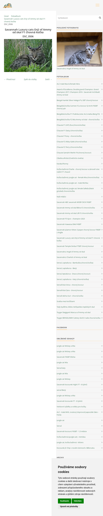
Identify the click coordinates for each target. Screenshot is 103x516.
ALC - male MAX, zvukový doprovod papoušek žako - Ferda (78, 413)
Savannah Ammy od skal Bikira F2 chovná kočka (76, 207)
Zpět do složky (30, 79)
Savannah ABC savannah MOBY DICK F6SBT (74, 202)
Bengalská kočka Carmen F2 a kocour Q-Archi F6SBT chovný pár (77, 107)
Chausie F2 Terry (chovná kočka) (69, 147)
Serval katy (61, 368)
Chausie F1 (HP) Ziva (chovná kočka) (71, 125)
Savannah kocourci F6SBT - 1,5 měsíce (72, 431)
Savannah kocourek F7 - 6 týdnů (69, 401)
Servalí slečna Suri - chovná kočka (70, 296)
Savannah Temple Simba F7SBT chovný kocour (75, 246)
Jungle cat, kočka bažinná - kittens (70, 442)
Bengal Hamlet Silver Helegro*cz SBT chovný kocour (77, 100)
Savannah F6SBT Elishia (66, 357)
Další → (48, 79)
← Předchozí (9, 79)
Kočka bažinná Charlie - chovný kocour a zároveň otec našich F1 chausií (78, 170)
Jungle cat (60, 420)
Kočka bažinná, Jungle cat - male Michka (72, 183)
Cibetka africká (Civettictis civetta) (70, 158)
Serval (59, 426)
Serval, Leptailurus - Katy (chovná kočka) (73, 279)
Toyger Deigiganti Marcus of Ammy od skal (73, 312)
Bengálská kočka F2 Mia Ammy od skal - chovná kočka (78, 119)
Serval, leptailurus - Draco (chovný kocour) (73, 274)
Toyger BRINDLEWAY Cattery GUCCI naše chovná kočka (78, 318)
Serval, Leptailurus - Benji (67, 268)
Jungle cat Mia (62, 362)
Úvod (6, 16)
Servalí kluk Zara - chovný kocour (70, 290)
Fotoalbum (16, 16)
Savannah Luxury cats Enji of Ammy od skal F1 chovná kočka (24, 20)
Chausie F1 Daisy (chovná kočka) (69, 130)
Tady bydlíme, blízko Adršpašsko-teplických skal (76, 307)
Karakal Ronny (62, 163)
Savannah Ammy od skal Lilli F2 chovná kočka (75, 213)
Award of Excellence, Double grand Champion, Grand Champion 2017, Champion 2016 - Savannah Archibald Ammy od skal (78, 92)
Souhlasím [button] (64, 501)
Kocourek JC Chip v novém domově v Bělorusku (76, 448)
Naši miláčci (61, 196)
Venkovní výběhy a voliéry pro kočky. (71, 406)
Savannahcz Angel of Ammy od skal (71, 68)
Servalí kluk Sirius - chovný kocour (70, 285)
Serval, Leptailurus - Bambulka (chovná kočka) (75, 262)
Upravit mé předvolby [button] (69, 506)
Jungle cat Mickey (63, 379)
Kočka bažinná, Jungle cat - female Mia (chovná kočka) (78, 177)
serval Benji (61, 390)
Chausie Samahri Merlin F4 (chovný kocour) (74, 152)
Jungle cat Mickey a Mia (66, 346)
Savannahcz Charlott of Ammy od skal (72, 257)
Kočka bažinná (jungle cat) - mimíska (71, 437)
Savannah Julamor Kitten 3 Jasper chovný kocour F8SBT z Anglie (79, 231)
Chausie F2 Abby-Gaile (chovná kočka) (72, 141)
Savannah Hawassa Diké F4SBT (69, 224)
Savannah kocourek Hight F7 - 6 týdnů (72, 384)
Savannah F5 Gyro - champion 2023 (71, 218)
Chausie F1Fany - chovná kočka (69, 136)
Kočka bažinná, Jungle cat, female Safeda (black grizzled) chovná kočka (75, 189)
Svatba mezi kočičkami (66, 301)
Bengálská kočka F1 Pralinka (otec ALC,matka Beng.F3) (78, 114)
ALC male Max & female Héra (68, 84)
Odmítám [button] (78, 501)
